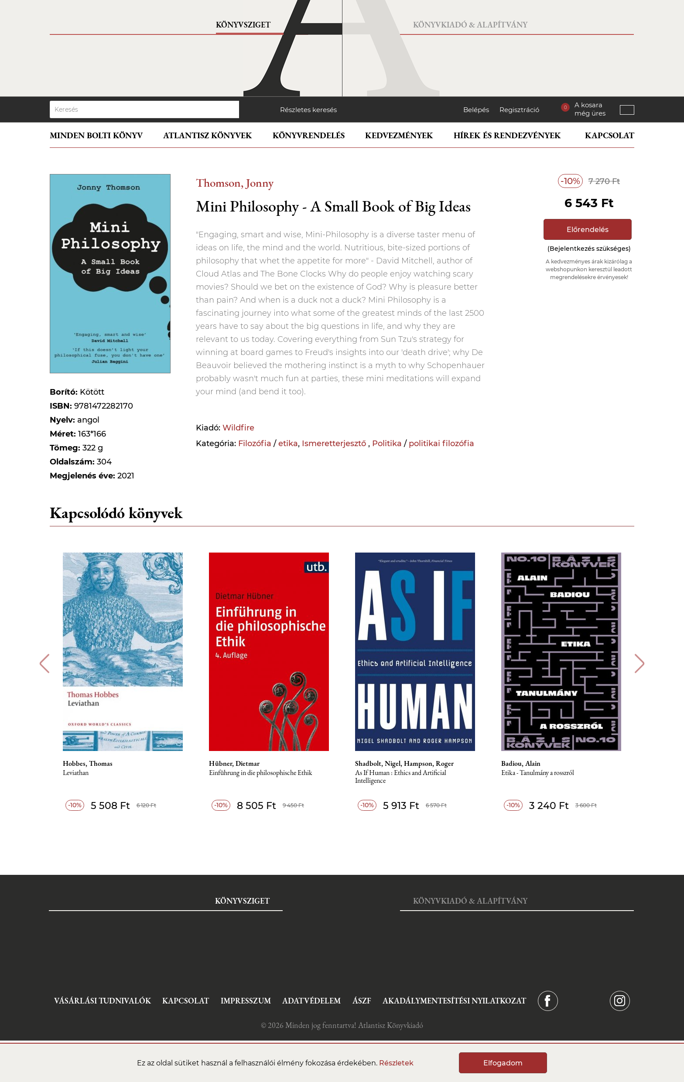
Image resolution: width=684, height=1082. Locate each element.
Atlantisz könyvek (207, 135)
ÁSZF (361, 1001)
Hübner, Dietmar (234, 764)
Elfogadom (503, 1063)
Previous (44, 663)
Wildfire (238, 428)
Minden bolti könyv (96, 135)
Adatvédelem (311, 1001)
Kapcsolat (609, 135)
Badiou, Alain (520, 764)
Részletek (396, 1063)
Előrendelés (588, 229)
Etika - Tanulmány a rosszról (537, 773)
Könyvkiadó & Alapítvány (470, 25)
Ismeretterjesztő (335, 443)
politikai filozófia (441, 443)
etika (288, 443)
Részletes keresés (308, 110)
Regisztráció (519, 110)
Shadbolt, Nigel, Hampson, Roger (404, 764)
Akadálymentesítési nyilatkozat (454, 1001)
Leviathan (76, 773)
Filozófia (254, 443)
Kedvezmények (399, 135)
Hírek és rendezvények (507, 135)
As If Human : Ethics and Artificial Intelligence (400, 777)
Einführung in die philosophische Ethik (260, 773)
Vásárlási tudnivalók (102, 1001)
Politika (387, 443)
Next (639, 663)
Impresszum (246, 1001)
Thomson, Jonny (235, 182)
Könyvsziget (243, 25)
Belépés (476, 110)
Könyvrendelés (309, 135)
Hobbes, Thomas (88, 764)
